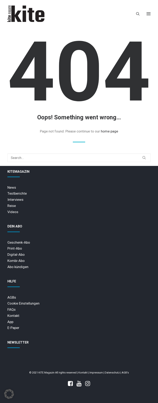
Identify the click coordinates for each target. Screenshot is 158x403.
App (10, 322)
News (11, 187)
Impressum (96, 372)
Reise (11, 206)
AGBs (11, 297)
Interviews (15, 200)
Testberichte (17, 193)
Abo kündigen (17, 267)
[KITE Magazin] (25, 14)
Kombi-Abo (16, 261)
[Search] (136, 14)
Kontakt (13, 316)
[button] (148, 13)
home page (109, 131)
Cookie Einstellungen (23, 303)
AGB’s (125, 372)
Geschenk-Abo (18, 242)
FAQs (11, 309)
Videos (12, 212)
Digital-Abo (16, 254)
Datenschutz (112, 372)
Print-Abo (14, 248)
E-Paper (13, 328)
